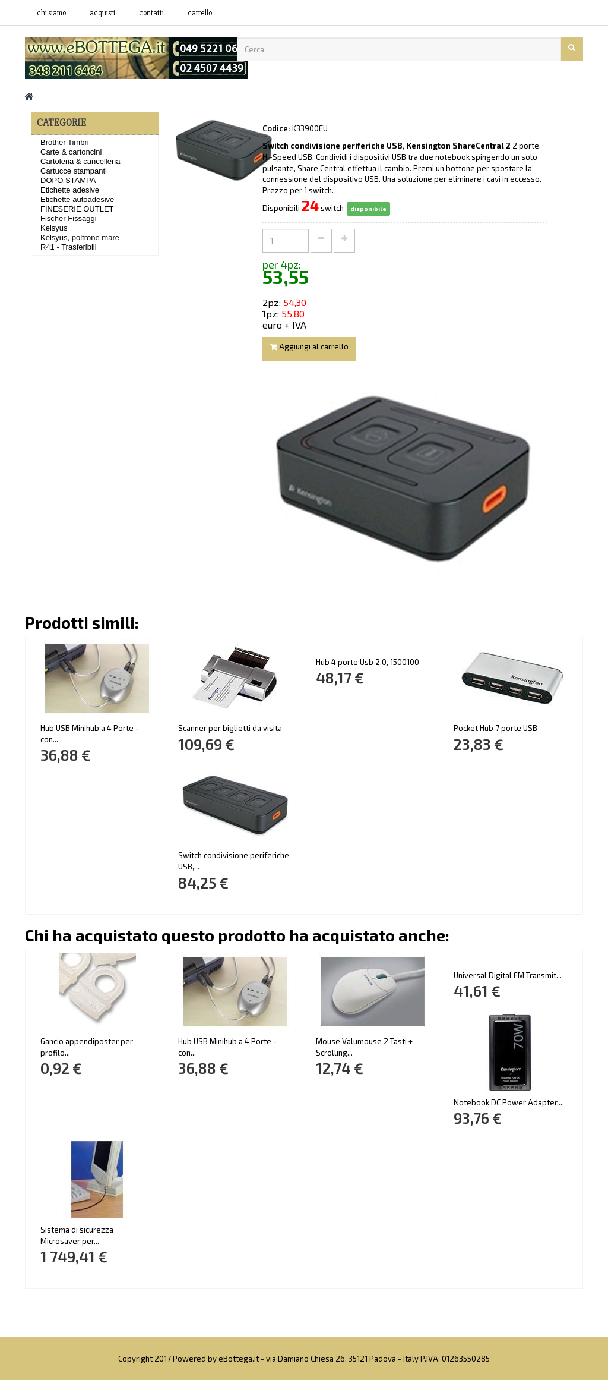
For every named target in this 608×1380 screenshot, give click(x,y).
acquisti (102, 13)
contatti (151, 13)
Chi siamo (51, 13)
